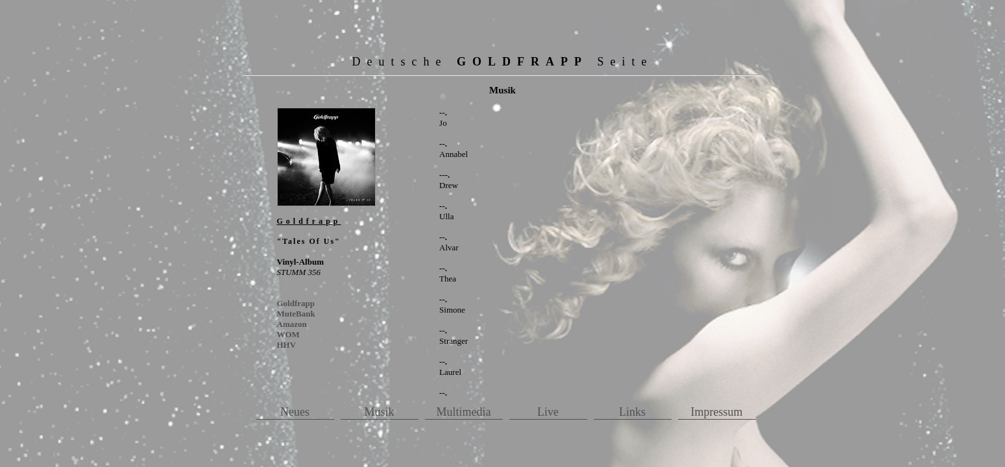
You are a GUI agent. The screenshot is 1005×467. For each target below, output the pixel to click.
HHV (287, 345)
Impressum (717, 411)
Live (548, 411)
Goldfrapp (296, 303)
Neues (294, 411)
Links (632, 411)
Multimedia (464, 411)
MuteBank (296, 313)
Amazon (292, 324)
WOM (288, 334)
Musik (379, 411)
